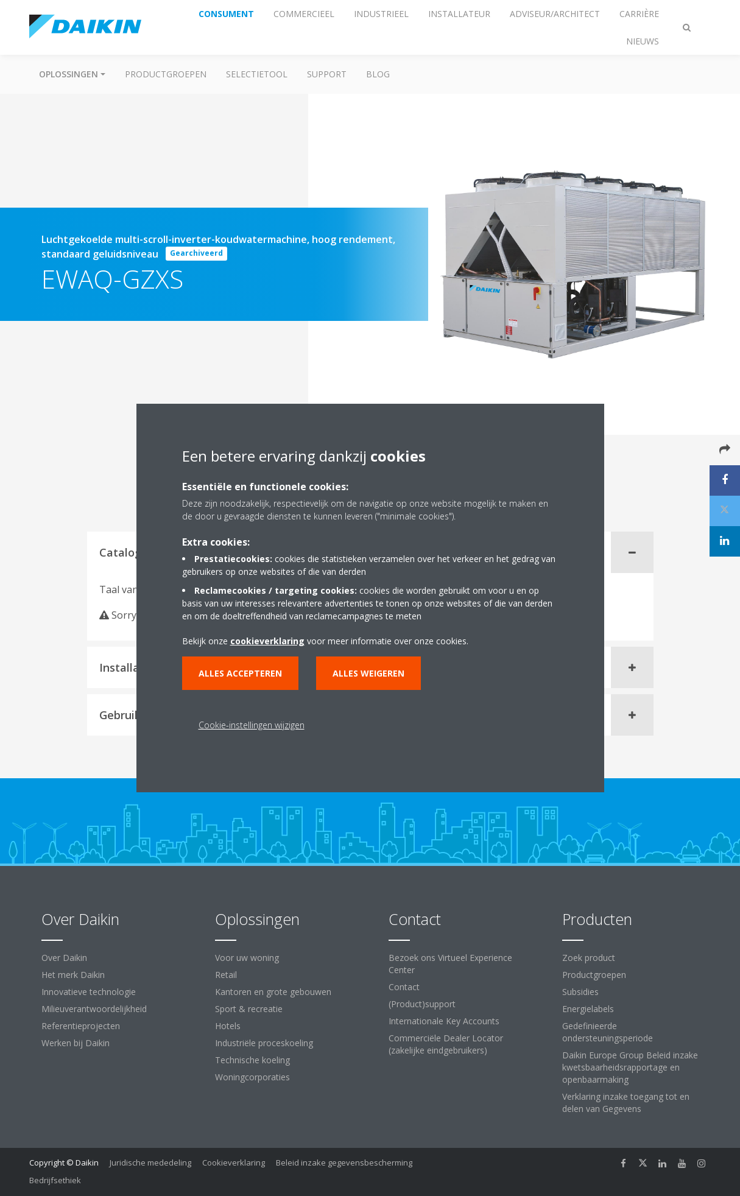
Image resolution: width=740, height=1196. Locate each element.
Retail (226, 974)
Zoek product (588, 957)
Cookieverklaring (233, 1162)
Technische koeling (252, 1060)
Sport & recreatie (249, 1009)
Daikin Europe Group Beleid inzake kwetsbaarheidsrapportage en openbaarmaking (630, 1067)
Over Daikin (64, 957)
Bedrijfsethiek (55, 1180)
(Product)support (422, 1004)
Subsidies (580, 991)
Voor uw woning (247, 957)
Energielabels (588, 1009)
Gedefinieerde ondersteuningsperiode (607, 1032)
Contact (404, 987)
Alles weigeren (368, 673)
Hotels (228, 1026)
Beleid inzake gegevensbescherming (344, 1162)
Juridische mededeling (150, 1162)
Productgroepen (165, 74)
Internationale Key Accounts (444, 1021)
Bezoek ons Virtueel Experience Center (450, 964)
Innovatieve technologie (88, 991)
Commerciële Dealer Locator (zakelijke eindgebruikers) (446, 1044)
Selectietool (256, 74)
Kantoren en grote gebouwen (273, 991)
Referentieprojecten (80, 1026)
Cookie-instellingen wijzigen (252, 725)
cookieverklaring (267, 641)
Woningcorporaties (252, 1077)
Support (327, 74)
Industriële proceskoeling (264, 1043)
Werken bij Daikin (75, 1043)
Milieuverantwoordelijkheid (94, 1009)
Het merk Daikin (73, 974)
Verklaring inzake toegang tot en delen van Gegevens (625, 1102)
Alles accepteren (240, 673)
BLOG (378, 74)
